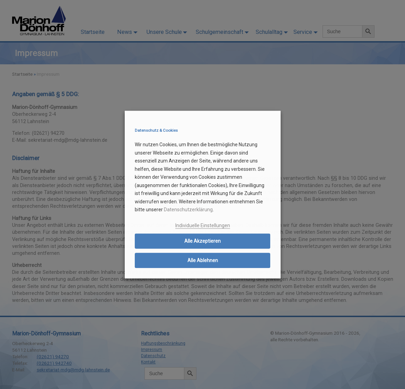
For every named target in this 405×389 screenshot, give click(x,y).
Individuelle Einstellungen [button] (202, 225)
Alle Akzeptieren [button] (202, 241)
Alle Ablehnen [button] (202, 260)
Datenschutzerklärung (188, 210)
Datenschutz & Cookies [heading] (156, 130)
